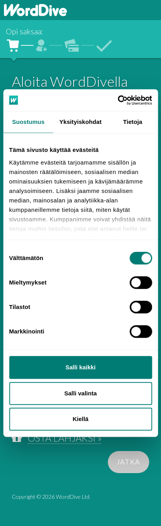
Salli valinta (80, 393)
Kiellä (80, 419)
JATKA (128, 462)
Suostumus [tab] (28, 121)
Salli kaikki (80, 367)
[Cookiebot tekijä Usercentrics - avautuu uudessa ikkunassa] (117, 100)
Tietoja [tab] (132, 121)
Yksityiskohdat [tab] (80, 121)
